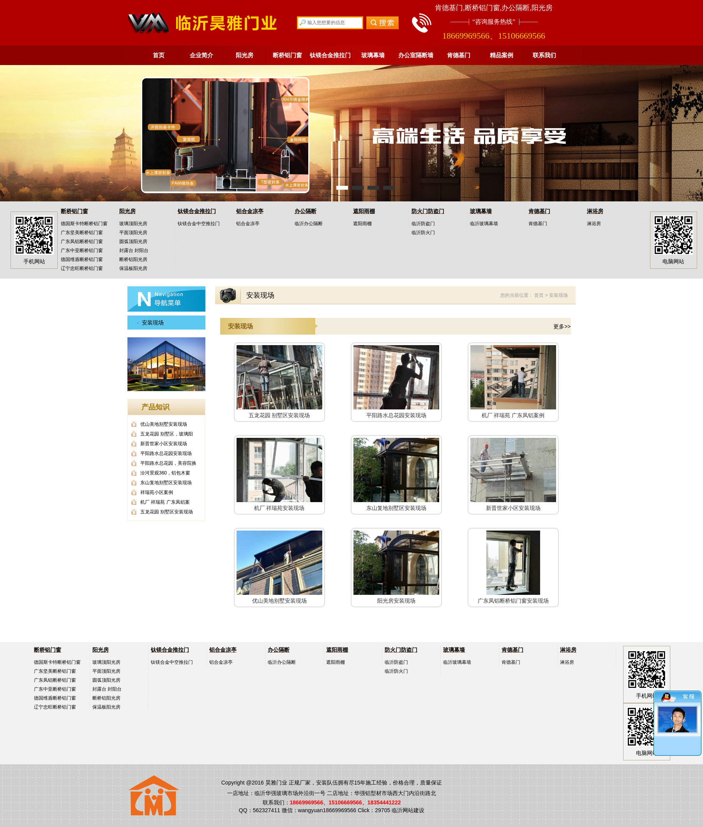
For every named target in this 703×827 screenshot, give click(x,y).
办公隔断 (305, 211)
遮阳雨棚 (364, 211)
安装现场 (558, 295)
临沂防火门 (423, 232)
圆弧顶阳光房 (133, 241)
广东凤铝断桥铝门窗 (82, 241)
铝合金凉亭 (249, 211)
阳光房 (244, 55)
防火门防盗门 (428, 211)
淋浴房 (595, 211)
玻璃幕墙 (373, 55)
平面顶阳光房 (133, 232)
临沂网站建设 (408, 810)
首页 (158, 55)
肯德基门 (458, 55)
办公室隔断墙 (415, 55)
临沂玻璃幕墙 (484, 223)
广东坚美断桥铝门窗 (82, 232)
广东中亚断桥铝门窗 (82, 250)
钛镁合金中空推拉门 (199, 223)
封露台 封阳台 (133, 250)
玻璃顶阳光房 (133, 223)
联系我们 (544, 55)
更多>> (562, 326)
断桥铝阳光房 (133, 259)
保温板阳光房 (133, 268)
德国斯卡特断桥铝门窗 (84, 223)
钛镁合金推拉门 (330, 55)
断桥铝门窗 (287, 55)
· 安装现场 (150, 322)
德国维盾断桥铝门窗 (82, 259)
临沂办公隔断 (309, 223)
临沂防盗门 (423, 223)
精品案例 (501, 55)
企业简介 (201, 55)
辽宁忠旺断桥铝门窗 (82, 268)
